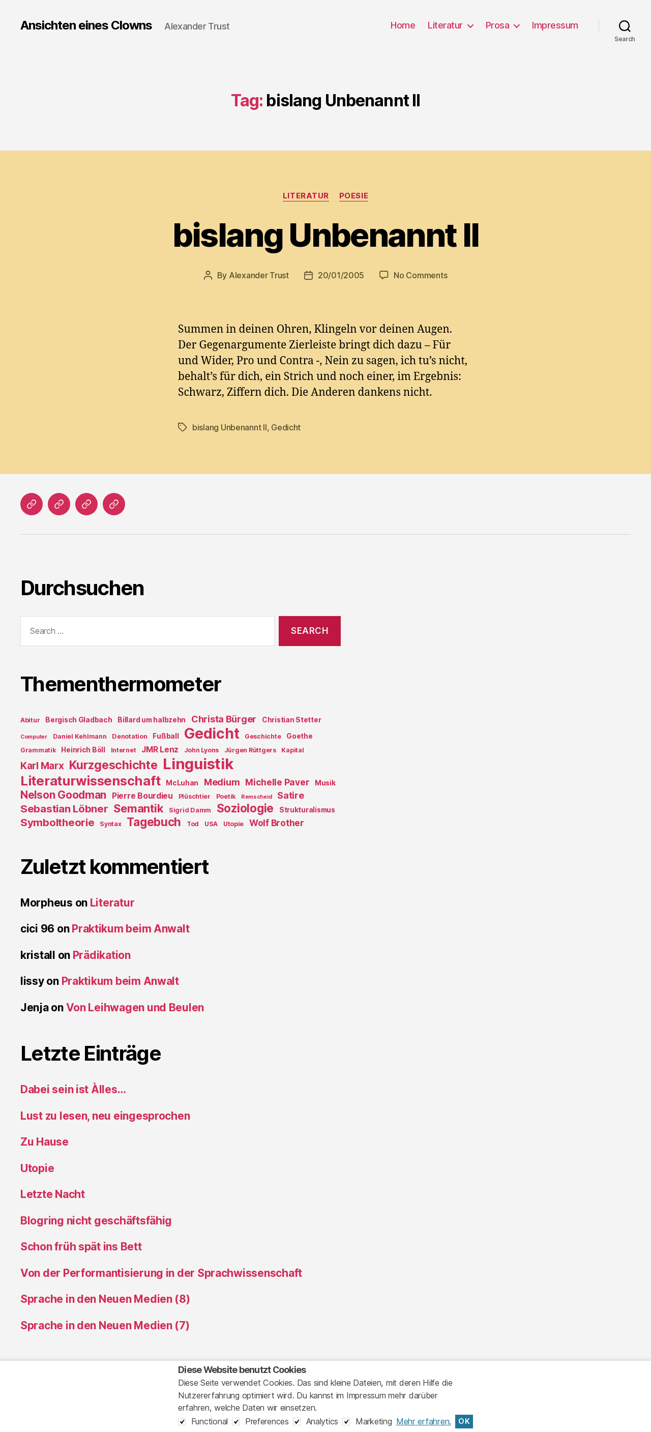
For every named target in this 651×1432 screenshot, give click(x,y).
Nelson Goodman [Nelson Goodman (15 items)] (63, 794)
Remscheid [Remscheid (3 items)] (256, 797)
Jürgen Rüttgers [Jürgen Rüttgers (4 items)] (250, 750)
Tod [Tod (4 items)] (193, 824)
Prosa (498, 25)
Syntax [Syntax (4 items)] (110, 824)
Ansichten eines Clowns (86, 25)
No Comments (420, 275)
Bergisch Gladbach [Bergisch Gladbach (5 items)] (78, 720)
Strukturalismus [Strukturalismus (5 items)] (307, 810)
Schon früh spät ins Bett (81, 1246)
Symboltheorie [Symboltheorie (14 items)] (57, 822)
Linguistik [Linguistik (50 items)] (198, 764)
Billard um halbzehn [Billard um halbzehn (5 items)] (151, 720)
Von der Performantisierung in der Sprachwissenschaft (161, 1273)
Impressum (555, 25)
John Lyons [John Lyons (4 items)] (201, 750)
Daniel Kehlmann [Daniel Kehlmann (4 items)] (80, 736)
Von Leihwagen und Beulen (135, 1007)
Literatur (445, 25)
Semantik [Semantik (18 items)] (138, 808)
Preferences (267, 1421)
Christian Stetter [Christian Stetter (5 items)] (291, 720)
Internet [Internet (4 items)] (123, 750)
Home (403, 25)
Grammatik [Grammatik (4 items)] (38, 750)
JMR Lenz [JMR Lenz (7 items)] (160, 749)
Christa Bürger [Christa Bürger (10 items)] (223, 719)
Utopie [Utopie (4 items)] (233, 824)
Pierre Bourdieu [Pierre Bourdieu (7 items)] (142, 796)
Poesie (353, 195)
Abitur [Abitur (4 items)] (30, 720)
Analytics (322, 1421)
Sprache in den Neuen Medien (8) (105, 1299)
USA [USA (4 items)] (211, 824)
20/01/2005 (341, 275)
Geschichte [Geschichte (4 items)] (263, 736)
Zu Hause (44, 1141)
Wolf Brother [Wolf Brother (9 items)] (276, 822)
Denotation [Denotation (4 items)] (129, 736)
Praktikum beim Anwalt (130, 928)
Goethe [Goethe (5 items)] (299, 736)
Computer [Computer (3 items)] (33, 737)
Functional (209, 1421)
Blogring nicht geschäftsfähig (96, 1220)
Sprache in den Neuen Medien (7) (105, 1325)
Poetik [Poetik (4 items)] (225, 796)
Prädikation (102, 955)
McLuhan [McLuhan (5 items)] (182, 783)
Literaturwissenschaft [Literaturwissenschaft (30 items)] (90, 780)
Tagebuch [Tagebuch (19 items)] (154, 822)
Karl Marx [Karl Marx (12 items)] (42, 765)
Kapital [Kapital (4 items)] (292, 750)
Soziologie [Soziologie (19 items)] (245, 808)
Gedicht (286, 427)
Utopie (37, 1168)
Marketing (374, 1421)
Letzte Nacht (52, 1194)
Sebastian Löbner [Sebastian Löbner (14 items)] (64, 808)
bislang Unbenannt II (325, 234)
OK (464, 1421)
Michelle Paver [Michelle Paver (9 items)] (277, 782)
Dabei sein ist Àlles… (73, 1089)
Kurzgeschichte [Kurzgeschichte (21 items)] (113, 765)
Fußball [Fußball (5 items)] (166, 736)
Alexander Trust (259, 275)
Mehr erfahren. (423, 1421)
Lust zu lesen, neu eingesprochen (105, 1115)
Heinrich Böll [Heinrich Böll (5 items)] (83, 750)
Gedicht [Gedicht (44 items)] (211, 733)
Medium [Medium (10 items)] (222, 782)
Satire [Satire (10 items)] (290, 795)
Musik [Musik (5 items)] (325, 783)
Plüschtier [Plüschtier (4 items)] (195, 796)
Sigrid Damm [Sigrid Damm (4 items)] (190, 810)
